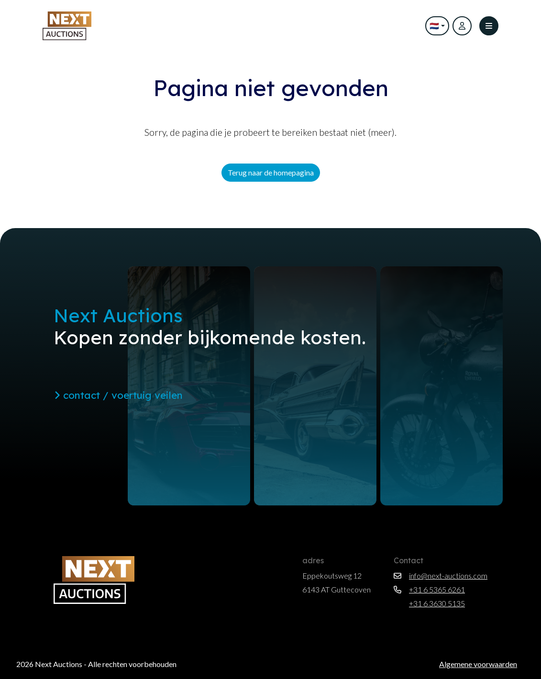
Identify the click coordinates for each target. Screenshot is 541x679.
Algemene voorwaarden (478, 663)
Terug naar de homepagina (271, 172)
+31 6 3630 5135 (429, 603)
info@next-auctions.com (440, 575)
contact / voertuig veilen (118, 395)
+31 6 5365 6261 (429, 589)
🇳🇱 (431, 25)
